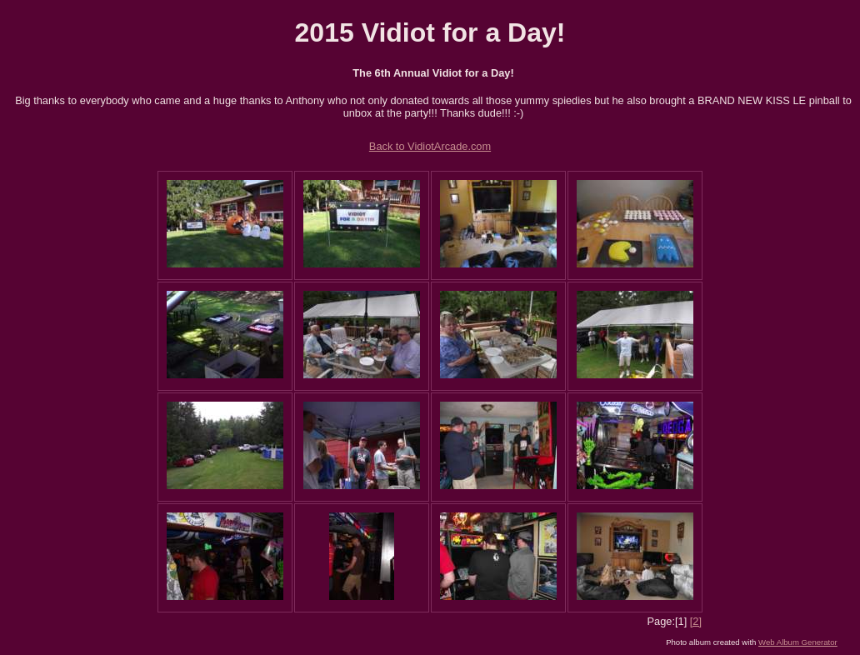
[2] (696, 621)
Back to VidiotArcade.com (430, 146)
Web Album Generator (798, 642)
